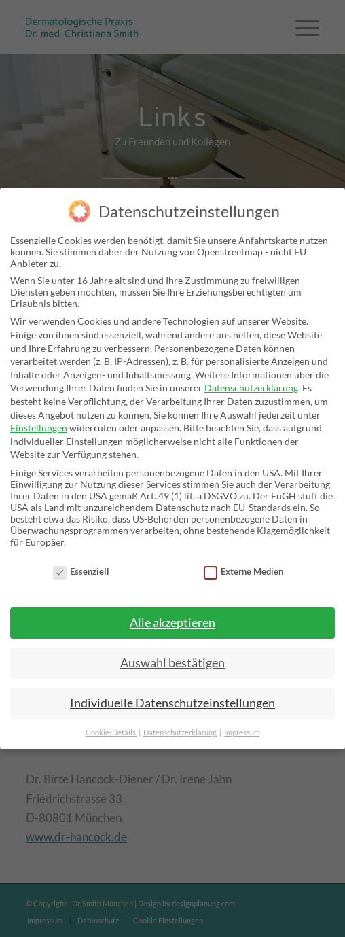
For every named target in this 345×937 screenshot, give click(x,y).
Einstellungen (38, 428)
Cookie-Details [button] (111, 732)
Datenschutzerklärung (251, 387)
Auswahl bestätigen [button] (172, 663)
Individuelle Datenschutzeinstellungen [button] (172, 703)
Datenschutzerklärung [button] (180, 732)
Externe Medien (244, 571)
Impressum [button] (242, 732)
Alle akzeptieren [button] (172, 623)
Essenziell (81, 571)
